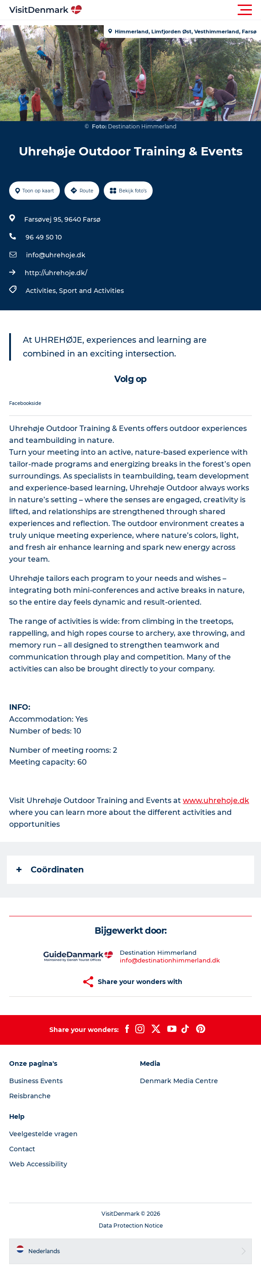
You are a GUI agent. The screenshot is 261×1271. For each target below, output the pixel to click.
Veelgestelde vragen (43, 1134)
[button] (171, 10)
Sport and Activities (91, 291)
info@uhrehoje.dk (55, 255)
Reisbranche (30, 1096)
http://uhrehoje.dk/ (56, 273)
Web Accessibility (38, 1164)
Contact (22, 1149)
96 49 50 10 (44, 237)
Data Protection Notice (131, 1225)
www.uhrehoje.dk (216, 800)
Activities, (42, 291)
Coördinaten (50, 870)
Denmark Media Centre (179, 1081)
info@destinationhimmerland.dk (170, 960)
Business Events (36, 1081)
